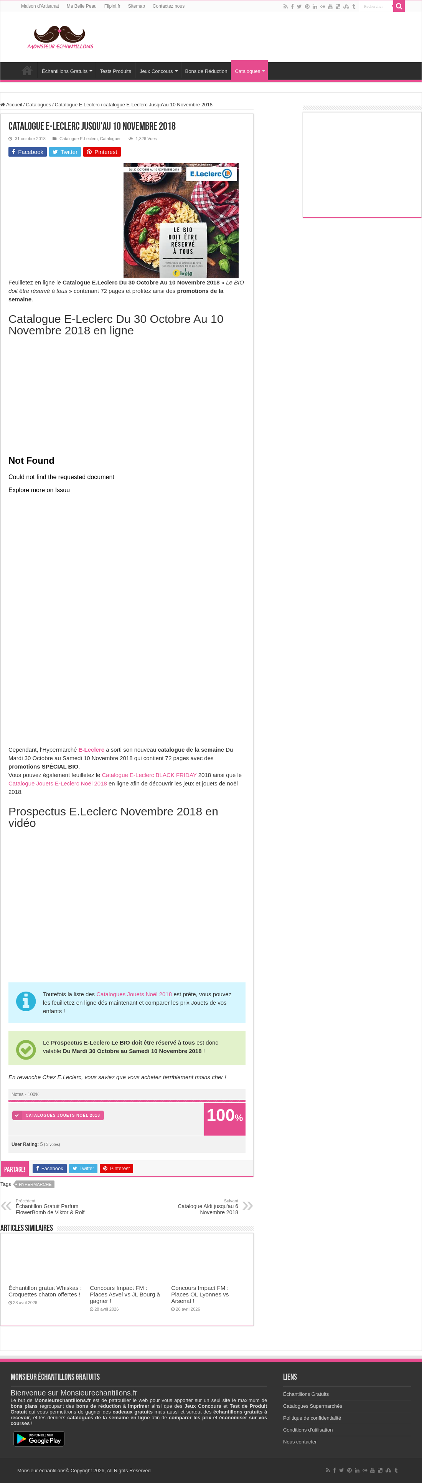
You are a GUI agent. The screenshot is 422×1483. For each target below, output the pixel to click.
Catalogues (247, 71)
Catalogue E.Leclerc (77, 104)
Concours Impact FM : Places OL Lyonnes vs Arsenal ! (200, 1294)
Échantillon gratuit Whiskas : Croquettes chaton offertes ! (45, 1291)
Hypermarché (35, 1184)
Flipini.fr (112, 6)
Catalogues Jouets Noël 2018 (134, 994)
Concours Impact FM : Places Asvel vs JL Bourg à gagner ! (125, 1294)
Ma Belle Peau (82, 6)
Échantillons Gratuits (64, 71)
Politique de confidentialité (312, 1418)
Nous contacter (299, 1442)
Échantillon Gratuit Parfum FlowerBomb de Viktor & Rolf (55, 1207)
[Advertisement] (66, 211)
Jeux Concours (156, 71)
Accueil (27, 70)
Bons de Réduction (206, 71)
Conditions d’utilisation (308, 1430)
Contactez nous (169, 6)
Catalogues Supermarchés (312, 1406)
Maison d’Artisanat (40, 6)
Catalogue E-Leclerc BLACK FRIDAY (149, 775)
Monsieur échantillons (41, 1470)
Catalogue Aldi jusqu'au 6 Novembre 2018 (199, 1207)
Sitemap (136, 6)
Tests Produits (115, 71)
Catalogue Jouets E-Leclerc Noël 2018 (57, 783)
